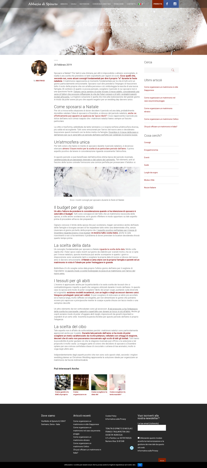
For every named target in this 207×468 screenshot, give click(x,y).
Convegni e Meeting (102, 4)
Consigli (147, 142)
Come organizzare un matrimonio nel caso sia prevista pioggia (159, 99)
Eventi (146, 157)
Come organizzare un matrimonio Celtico (161, 119)
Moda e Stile (149, 180)
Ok (140, 465)
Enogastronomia (151, 150)
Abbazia (64, 4)
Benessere (119, 4)
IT (141, 4)
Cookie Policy (110, 416)
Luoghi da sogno (151, 172)
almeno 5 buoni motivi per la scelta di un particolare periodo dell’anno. (94, 148)
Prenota (158, 4)
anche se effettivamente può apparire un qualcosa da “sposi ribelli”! (95, 114)
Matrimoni (84, 4)
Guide (146, 165)
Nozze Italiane (150, 188)
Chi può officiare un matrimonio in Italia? (160, 127)
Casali (73, 4)
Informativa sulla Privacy (115, 419)
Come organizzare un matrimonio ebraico (158, 110)
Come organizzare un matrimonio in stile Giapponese (161, 88)
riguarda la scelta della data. (112, 249)
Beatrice (40, 81)
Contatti (131, 4)
